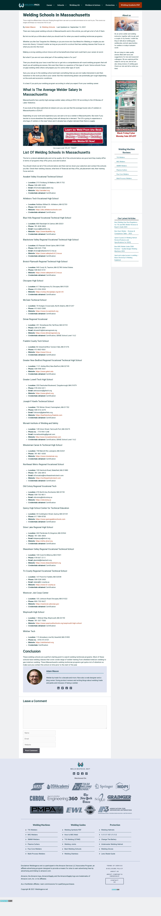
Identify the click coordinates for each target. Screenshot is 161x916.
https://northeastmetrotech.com (48, 478)
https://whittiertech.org (45, 642)
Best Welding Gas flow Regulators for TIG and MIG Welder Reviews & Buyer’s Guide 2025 (126, 224)
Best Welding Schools (72, 849)
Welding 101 (76, 5)
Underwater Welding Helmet (112, 844)
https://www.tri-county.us (45, 585)
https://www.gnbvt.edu (44, 371)
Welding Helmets (107, 830)
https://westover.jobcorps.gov (47, 604)
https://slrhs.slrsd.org (44, 541)
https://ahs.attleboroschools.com (49, 210)
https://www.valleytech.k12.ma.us (49, 253)
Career (51, 5)
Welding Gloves (107, 849)
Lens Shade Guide (108, 854)
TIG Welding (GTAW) (72, 839)
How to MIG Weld (71, 835)
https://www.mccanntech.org (47, 311)
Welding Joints (70, 844)
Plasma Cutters (122, 170)
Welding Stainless (71, 854)
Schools (62, 5)
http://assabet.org (43, 190)
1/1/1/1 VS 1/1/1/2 (109, 835)
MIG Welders (121, 162)
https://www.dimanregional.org (48, 333)
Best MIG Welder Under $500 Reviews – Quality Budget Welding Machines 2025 (125, 249)
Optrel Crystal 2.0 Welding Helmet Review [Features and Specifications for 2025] (125, 240)
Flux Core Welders (123, 174)
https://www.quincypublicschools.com (50, 519)
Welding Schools (48, 27)
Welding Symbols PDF (72, 830)
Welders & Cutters (94, 5)
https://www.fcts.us (43, 352)
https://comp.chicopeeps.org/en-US (49, 292)
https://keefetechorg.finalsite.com (49, 415)
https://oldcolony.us (43, 500)
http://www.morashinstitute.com (48, 437)
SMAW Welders (122, 166)
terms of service (114, 865)
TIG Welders (121, 157)
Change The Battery (108, 839)
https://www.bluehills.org (45, 231)
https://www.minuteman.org (47, 456)
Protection (112, 5)
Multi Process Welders (124, 178)
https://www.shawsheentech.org (48, 563)
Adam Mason (30, 27)
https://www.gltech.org (45, 393)
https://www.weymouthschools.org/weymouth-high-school (59, 623)
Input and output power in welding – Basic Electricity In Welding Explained (126, 257)
